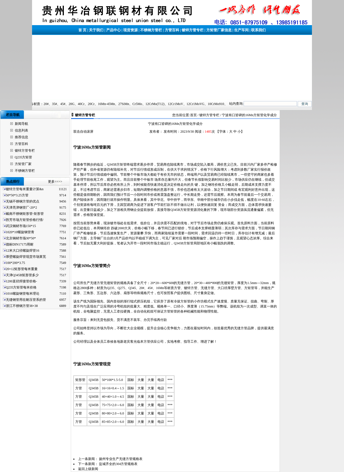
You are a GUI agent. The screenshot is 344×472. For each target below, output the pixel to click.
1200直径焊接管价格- (21, 281)
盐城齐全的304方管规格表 (118, 464)
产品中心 (113, 30)
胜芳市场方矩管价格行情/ (24, 220)
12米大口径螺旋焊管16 (22, 250)
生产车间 (241, 30)
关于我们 (96, 30)
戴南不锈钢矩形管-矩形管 (25, 214)
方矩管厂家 (23, 164)
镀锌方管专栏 (193, 30)
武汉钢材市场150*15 (21, 226)
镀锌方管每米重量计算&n (24, 189)
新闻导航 (21, 124)
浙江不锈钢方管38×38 (22, 306)
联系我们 (258, 30)
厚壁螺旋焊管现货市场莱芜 (26, 257)
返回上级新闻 (88, 469)
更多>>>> (55, 181)
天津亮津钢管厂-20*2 (21, 207)
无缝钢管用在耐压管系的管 (26, 300)
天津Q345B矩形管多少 (22, 275)
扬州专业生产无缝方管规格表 (120, 459)
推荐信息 (21, 137)
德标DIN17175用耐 (19, 244)
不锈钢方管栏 (151, 30)
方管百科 (172, 30)
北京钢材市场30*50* (21, 238)
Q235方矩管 (23, 157)
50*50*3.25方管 (17, 195)
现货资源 (130, 30)
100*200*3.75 (15, 263)
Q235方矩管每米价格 (21, 287)
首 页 (82, 30)
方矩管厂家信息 (219, 30)
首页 (193, 115)
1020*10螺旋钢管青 (20, 232)
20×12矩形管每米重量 (22, 269)
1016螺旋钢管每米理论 (22, 293)
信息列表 (21, 130)
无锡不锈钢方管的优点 (22, 201)
